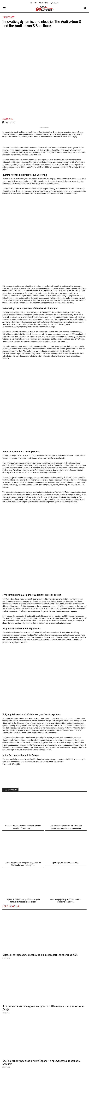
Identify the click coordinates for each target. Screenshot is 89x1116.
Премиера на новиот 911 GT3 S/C (66, 768)
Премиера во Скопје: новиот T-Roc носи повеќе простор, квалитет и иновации (66, 732)
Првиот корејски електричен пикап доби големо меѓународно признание (23, 805)
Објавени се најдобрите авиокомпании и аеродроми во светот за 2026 (40, 860)
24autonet (8, 17)
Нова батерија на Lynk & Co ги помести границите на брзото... (66, 805)
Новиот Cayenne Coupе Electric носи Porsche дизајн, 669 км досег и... (23, 732)
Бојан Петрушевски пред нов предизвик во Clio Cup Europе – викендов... (23, 769)
